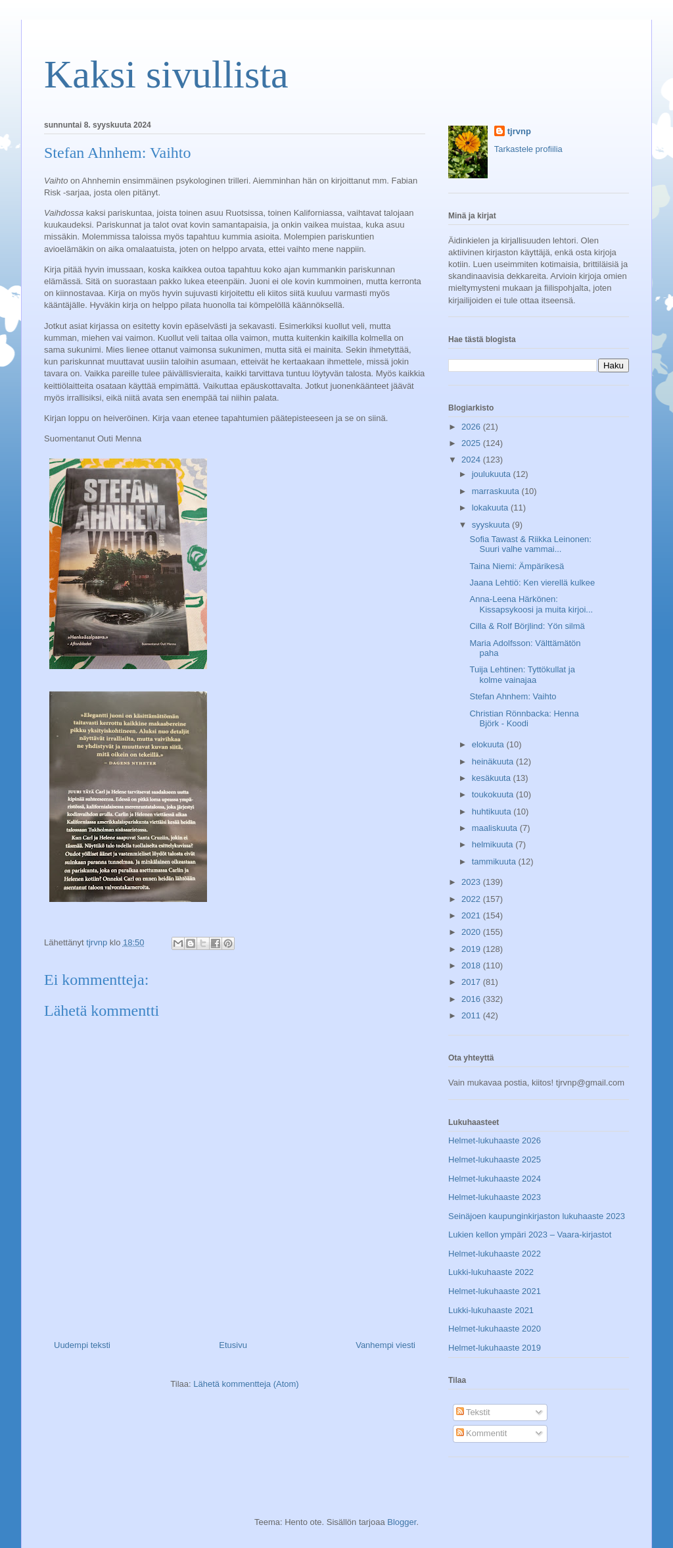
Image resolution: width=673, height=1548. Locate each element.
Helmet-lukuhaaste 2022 (494, 1254)
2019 (472, 949)
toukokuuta (494, 794)
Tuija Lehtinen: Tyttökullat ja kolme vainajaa (521, 674)
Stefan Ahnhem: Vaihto (512, 696)
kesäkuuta (492, 778)
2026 (472, 427)
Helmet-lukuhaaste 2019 (494, 1348)
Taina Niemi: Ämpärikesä (516, 566)
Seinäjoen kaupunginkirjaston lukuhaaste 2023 (536, 1216)
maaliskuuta (496, 828)
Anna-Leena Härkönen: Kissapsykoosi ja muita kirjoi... (531, 604)
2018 (472, 965)
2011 (472, 1015)
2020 (472, 932)
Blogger (401, 1522)
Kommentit (481, 1433)
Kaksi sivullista (166, 74)
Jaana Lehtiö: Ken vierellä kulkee (532, 582)
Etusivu (233, 1345)
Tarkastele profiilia (528, 149)
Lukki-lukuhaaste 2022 (491, 1272)
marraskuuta (497, 491)
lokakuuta (491, 507)
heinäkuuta (494, 761)
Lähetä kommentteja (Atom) (245, 1384)
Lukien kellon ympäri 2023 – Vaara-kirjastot (529, 1234)
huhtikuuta (493, 811)
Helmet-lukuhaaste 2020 (494, 1329)
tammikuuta (495, 861)
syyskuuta (492, 525)
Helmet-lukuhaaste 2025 (494, 1159)
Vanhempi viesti (385, 1345)
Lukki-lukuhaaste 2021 (491, 1310)
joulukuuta (492, 474)
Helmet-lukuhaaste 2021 (494, 1291)
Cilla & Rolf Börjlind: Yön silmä (526, 626)
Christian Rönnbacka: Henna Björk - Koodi (523, 719)
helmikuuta (493, 844)
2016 (472, 999)
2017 (472, 982)
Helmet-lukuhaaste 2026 (494, 1140)
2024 (472, 459)
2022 (472, 899)
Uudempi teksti (82, 1345)
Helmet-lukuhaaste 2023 (494, 1197)
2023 (472, 882)
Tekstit (473, 1412)
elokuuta (489, 744)
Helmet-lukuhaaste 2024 (494, 1179)
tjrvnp (519, 131)
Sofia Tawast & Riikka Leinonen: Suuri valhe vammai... (530, 544)
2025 (472, 443)
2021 (472, 915)
